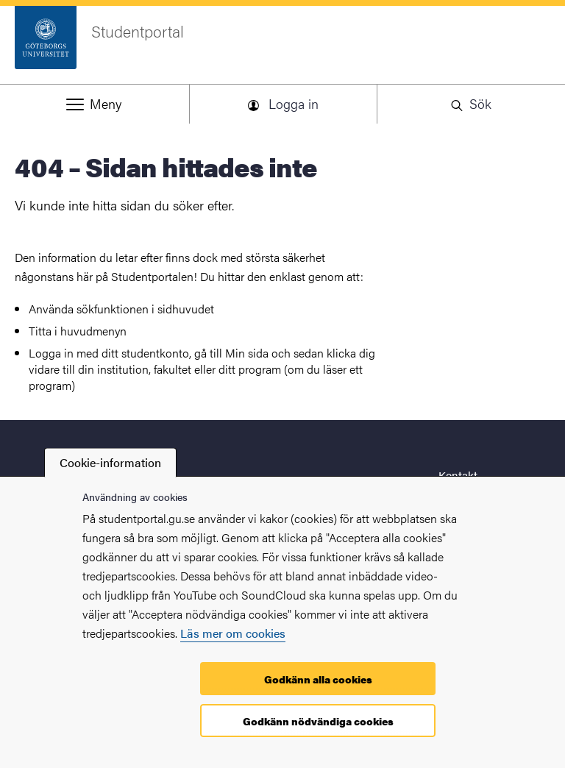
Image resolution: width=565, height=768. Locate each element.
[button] (94, 104)
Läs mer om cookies (232, 633)
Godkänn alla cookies (318, 679)
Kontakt (457, 475)
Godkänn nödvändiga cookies (318, 721)
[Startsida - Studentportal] (282, 45)
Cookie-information (110, 462)
